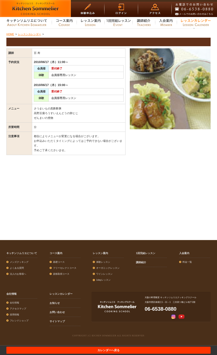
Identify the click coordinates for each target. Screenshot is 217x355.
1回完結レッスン (145, 253)
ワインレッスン (104, 274)
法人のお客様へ (18, 274)
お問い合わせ (57, 312)
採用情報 (14, 314)
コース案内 (56, 253)
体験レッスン (103, 262)
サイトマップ (57, 321)
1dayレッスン (103, 280)
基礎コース (59, 262)
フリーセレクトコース (64, 268)
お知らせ (55, 303)
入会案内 (184, 253)
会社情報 (11, 293)
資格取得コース (61, 274)
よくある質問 (17, 268)
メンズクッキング (19, 262)
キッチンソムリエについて (21, 253)
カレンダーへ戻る (108, 350)
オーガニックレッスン (108, 268)
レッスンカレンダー (61, 293)
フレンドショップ (19, 320)
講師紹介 (141, 262)
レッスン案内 (100, 253)
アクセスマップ (18, 308)
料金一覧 (187, 262)
